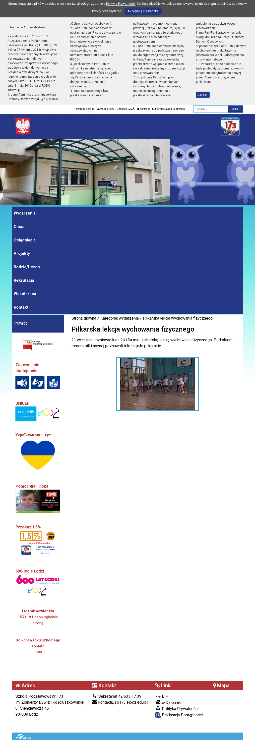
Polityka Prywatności (176, 708)
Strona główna (84, 109)
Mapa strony (105, 109)
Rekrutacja (24, 280)
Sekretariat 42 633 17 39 (116, 696)
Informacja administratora (168, 109)
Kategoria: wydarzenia (119, 318)
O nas (19, 226)
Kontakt (21, 307)
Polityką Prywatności (120, 3)
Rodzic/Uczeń (27, 267)
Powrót (20, 323)
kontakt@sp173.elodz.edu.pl (120, 702)
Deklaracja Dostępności (179, 715)
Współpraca (25, 293)
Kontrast (143, 109)
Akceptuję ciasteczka (143, 11)
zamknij (202, 94)
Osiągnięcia (25, 240)
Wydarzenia (25, 213)
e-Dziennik (168, 702)
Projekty (22, 253)
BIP (161, 696)
